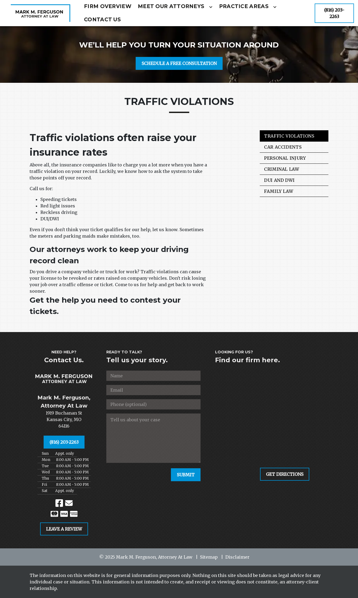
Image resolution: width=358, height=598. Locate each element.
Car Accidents (282, 147)
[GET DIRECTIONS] (284, 474)
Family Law (278, 191)
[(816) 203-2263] (334, 13)
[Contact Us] (102, 19)
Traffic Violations (289, 136)
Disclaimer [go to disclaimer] (237, 557)
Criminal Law (281, 169)
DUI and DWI (279, 180)
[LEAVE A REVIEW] (64, 528)
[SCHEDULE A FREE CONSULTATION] (179, 63)
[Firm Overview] (108, 6)
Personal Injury (285, 158)
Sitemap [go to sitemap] (209, 557)
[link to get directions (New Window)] (64, 419)
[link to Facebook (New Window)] (59, 503)
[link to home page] (40, 13)
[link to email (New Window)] (69, 503)
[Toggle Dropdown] (211, 7)
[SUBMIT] (186, 474)
